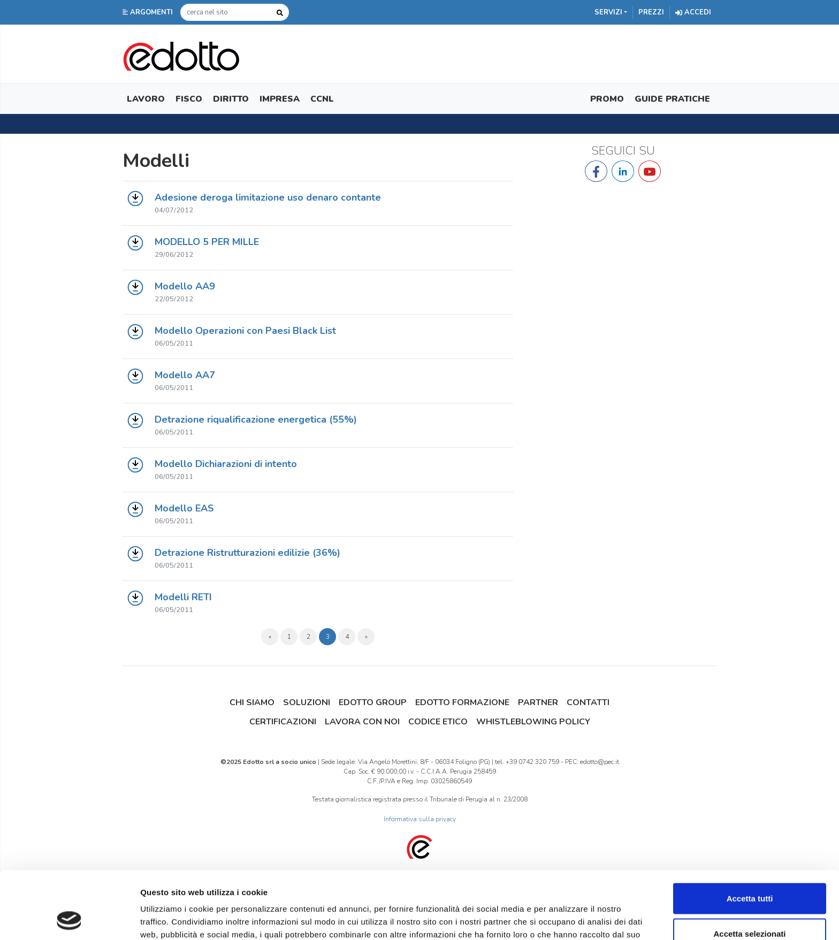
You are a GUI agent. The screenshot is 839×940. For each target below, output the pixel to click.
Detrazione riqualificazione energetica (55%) (256, 419)
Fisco (189, 99)
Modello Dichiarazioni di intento (226, 463)
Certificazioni (282, 722)
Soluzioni (306, 702)
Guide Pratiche (672, 99)
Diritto (231, 99)
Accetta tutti (750, 834)
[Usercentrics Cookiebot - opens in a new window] (69, 919)
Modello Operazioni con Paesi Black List (245, 330)
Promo (607, 99)
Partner (538, 702)
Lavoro (146, 99)
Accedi (693, 12)
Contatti (588, 702)
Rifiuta (749, 905)
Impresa (280, 99)
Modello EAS (184, 508)
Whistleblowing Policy (533, 722)
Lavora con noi (362, 722)
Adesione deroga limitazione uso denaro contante (268, 197)
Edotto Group (373, 702)
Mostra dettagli (563, 918)
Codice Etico (438, 722)
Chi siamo (252, 702)
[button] (149, 12)
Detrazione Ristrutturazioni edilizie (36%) (247, 552)
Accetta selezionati (749, 870)
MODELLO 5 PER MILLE (207, 241)
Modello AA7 (185, 375)
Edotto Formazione (462, 702)
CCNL (322, 99)
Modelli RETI (183, 597)
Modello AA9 (185, 286)
